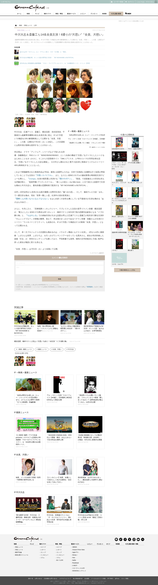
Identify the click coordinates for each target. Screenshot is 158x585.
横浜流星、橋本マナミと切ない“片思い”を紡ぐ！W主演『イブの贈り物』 (47, 341)
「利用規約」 (89, 287)
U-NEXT (74, 565)
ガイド (108, 544)
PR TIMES (110, 578)
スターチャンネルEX (78, 568)
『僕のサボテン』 (65, 179)
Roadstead (75, 563)
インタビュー (44, 555)
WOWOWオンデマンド (79, 571)
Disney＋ (75, 555)
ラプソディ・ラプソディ (119, 183)
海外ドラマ (47, 14)
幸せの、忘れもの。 (118, 216)
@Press (117, 578)
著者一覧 (30, 578)
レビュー (83, 14)
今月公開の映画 (116, 14)
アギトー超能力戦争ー (135, 149)
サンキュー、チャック (135, 182)
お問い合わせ (38, 578)
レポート (43, 549)
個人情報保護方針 (78, 578)
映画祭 (104, 14)
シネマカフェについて (65, 578)
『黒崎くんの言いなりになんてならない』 (32, 199)
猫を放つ (131, 250)
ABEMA (74, 547)
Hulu (73, 557)
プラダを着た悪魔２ (134, 163)
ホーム (19, 14)
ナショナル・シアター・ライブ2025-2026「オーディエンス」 (135, 234)
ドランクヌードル (133, 198)
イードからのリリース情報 (98, 578)
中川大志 (71, 349)
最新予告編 (18, 552)
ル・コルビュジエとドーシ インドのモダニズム (119, 200)
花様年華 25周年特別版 (119, 232)
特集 (137, 544)
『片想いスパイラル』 (44, 175)
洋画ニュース (19, 549)
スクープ (43, 547)
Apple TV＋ (75, 552)
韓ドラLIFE (59, 560)
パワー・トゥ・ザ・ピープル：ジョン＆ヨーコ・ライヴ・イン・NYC (119, 166)
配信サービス (71, 14)
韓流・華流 (59, 14)
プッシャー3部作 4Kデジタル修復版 (135, 217)
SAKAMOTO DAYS (118, 149)
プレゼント (94, 14)
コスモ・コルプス (117, 264)
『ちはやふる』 (32, 215)
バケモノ (115, 250)
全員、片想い (57, 349)
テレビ (37, 14)
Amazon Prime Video (78, 549)
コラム (42, 557)
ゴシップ (43, 552)
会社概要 (86, 578)
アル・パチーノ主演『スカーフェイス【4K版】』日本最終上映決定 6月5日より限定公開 (96, 139)
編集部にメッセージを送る (98, 147)
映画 (28, 14)
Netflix (74, 560)
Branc (128, 14)
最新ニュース (42, 349)
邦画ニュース (19, 547)
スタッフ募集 (124, 578)
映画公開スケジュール (21, 555)
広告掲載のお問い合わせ (50, 578)
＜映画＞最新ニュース (80, 131)
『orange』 (32, 179)
